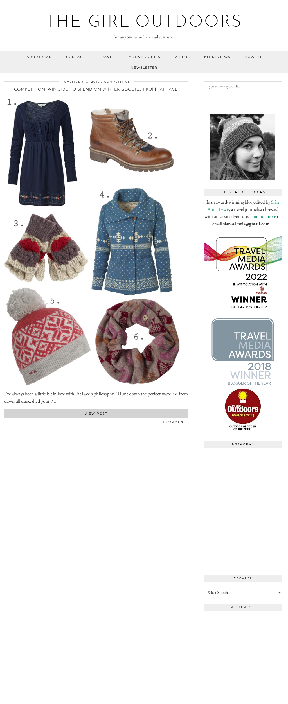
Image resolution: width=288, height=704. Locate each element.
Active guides (145, 57)
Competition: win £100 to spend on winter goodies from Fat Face (96, 89)
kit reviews (217, 57)
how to (253, 57)
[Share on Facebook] (5, 423)
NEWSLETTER (144, 67)
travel (107, 57)
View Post (96, 414)
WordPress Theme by (255, 698)
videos (182, 57)
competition (117, 82)
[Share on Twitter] (8, 423)
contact (75, 57)
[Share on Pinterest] (11, 423)
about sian (39, 57)
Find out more (263, 216)
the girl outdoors (144, 22)
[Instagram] (223, 470)
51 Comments (174, 422)
